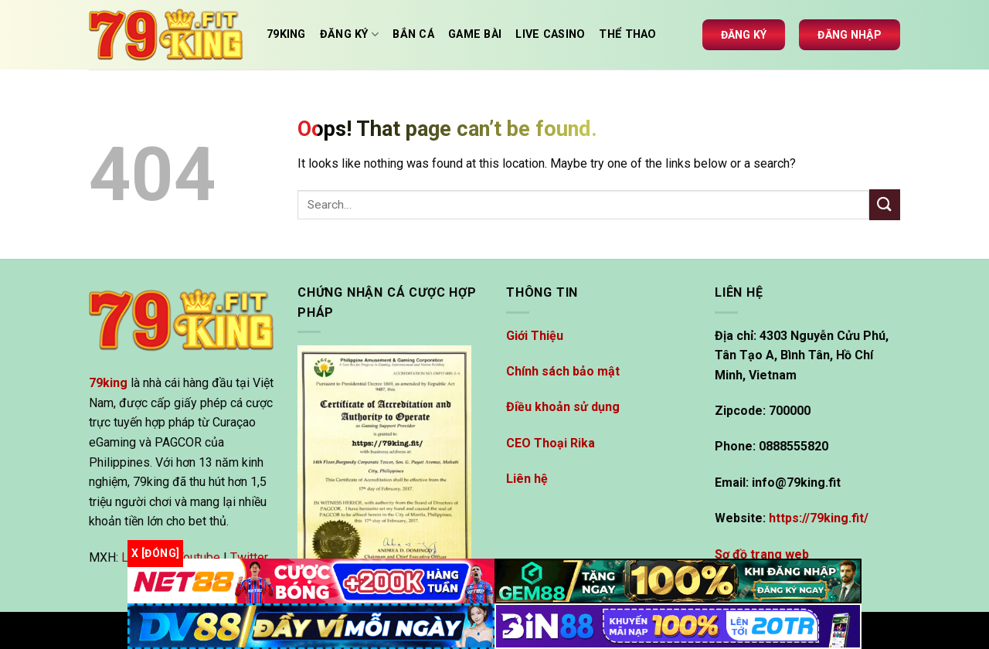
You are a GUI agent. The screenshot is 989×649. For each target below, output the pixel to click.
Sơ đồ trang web (762, 554)
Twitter (249, 557)
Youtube (198, 557)
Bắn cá (413, 34)
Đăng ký (744, 35)
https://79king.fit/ (818, 518)
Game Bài (474, 34)
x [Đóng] (155, 553)
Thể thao (627, 34)
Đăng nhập (849, 35)
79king (286, 34)
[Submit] (884, 204)
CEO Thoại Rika (550, 443)
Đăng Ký (349, 34)
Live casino (550, 34)
